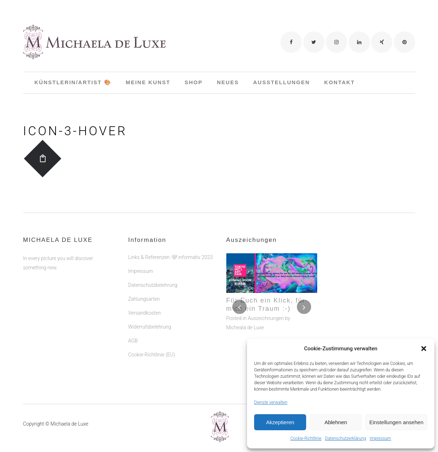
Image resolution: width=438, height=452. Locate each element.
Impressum (380, 438)
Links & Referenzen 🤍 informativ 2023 (170, 234)
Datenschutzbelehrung (152, 262)
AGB (133, 318)
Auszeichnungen (266, 295)
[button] (423, 348)
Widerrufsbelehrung (149, 304)
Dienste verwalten (270, 402)
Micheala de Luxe (245, 305)
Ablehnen (335, 422)
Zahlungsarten (144, 276)
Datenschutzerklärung (345, 438)
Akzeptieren (280, 422)
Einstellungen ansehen (396, 422)
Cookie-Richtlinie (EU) (151, 332)
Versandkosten (144, 290)
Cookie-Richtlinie (305, 438)
